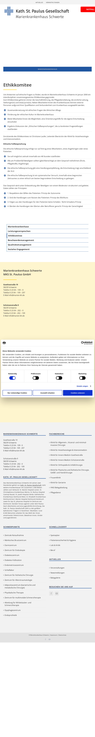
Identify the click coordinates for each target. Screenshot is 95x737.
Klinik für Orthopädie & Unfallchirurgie (66, 465)
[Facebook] (51, 593)
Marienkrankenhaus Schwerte (39, 635)
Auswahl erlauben (47, 393)
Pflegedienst (55, 492)
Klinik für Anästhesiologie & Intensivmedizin (68, 450)
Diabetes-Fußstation (13, 560)
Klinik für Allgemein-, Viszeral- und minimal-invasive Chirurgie (68, 443)
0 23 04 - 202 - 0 (16, 464)
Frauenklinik (55, 477)
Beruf (52, 550)
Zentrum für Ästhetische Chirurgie (19, 575)
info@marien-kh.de (17, 450)
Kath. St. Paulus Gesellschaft (30, 485)
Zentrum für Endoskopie (15, 550)
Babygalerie (55, 578)
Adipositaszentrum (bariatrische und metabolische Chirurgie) (20, 586)
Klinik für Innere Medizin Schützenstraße (67, 460)
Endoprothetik (11, 615)
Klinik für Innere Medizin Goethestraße (66, 455)
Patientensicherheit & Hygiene (63, 540)
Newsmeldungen (57, 573)
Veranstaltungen (57, 568)
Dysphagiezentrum (13, 610)
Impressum (53, 635)
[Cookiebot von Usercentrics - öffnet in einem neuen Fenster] (82, 343)
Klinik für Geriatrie (58, 482)
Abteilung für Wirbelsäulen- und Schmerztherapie (18, 603)
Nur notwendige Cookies (17, 393)
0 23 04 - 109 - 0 (16, 445)
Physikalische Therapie (14, 592)
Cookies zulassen (78, 393)
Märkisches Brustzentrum (15, 540)
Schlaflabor (9, 570)
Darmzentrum (11, 545)
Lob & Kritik (55, 545)
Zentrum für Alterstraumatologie (18, 580)
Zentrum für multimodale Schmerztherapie (23, 597)
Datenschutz (62, 635)
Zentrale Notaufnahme (14, 535)
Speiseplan (55, 535)
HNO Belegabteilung (58, 487)
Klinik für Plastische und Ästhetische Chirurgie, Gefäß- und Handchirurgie (69, 471)
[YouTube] (57, 593)
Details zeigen (82, 386)
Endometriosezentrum (14, 565)
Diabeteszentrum (12, 555)
